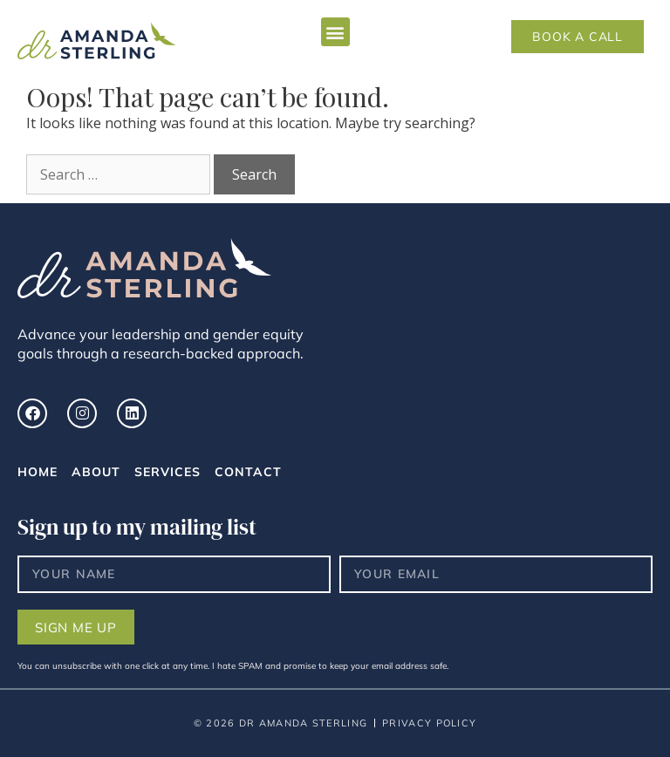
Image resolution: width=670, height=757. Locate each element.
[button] (335, 31)
